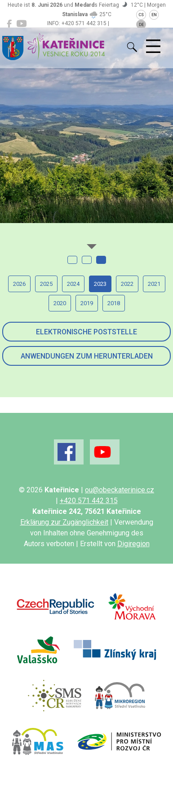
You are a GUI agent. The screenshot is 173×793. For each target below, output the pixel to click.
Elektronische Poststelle (86, 332)
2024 (73, 283)
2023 (100, 283)
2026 (19, 283)
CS (141, 15)
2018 (113, 303)
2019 (86, 303)
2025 (46, 283)
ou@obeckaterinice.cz (119, 490)
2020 (59, 303)
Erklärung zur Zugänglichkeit (64, 522)
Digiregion (133, 543)
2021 (154, 283)
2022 (127, 283)
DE (141, 24)
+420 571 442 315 (89, 500)
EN (154, 15)
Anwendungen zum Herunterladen (87, 356)
